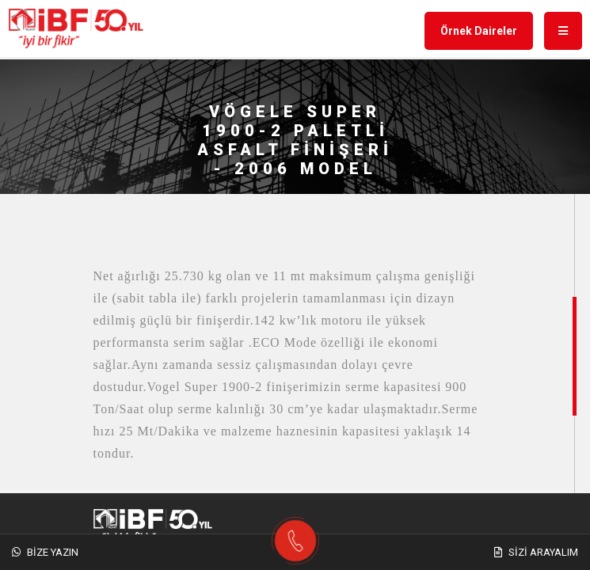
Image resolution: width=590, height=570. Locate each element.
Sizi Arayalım (536, 552)
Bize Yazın (45, 552)
